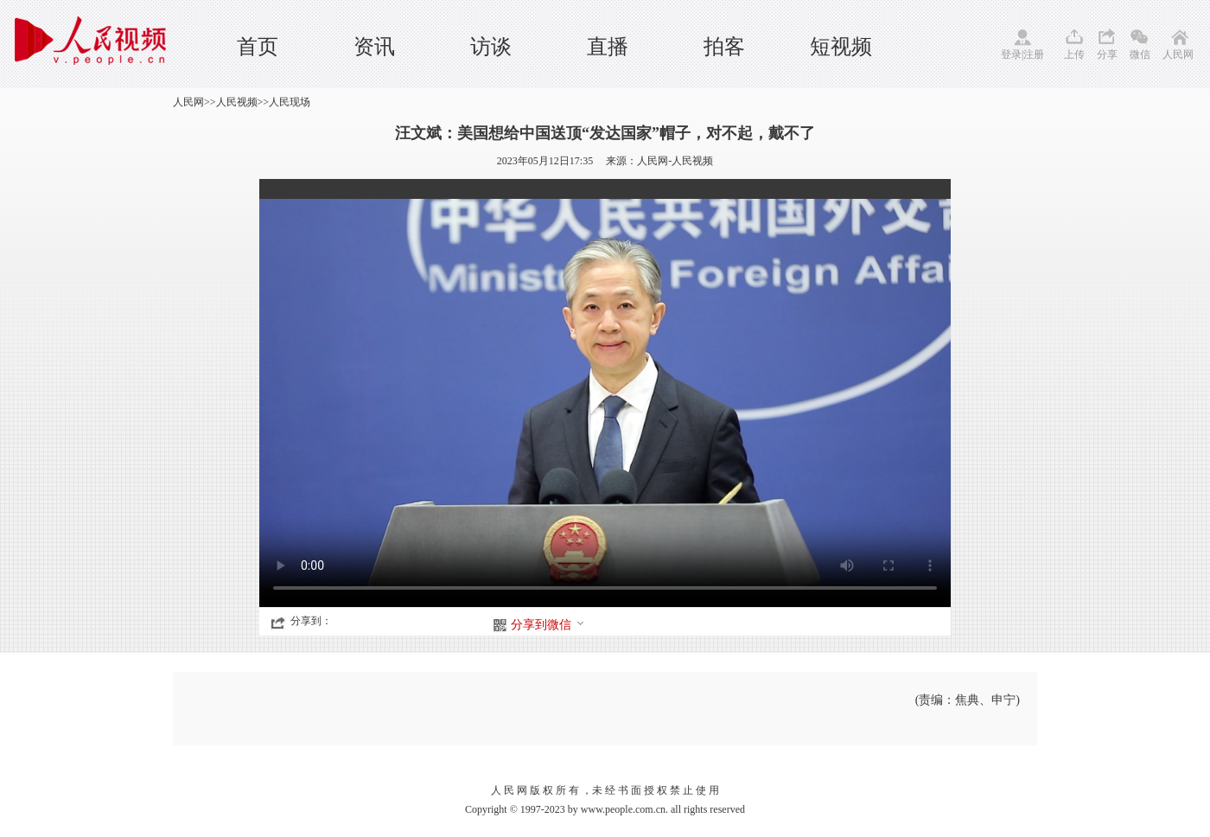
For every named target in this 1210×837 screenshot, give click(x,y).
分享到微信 (548, 624)
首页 (257, 46)
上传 (1074, 54)
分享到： (311, 621)
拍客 (724, 46)
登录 (1011, 54)
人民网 (1178, 54)
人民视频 (237, 102)
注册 (1033, 54)
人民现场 (289, 102)
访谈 (491, 46)
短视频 (841, 46)
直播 (607, 46)
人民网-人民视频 (675, 161)
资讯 (374, 46)
